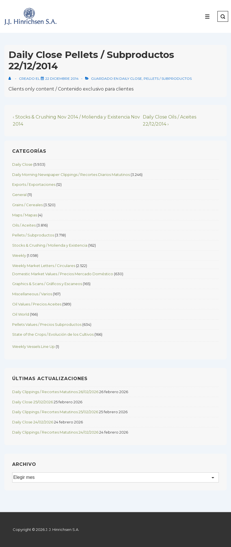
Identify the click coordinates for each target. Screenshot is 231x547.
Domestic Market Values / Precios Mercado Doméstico (62, 274)
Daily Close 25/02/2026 (32, 402)
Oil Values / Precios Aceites (36, 304)
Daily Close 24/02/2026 (32, 422)
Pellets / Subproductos (168, 78)
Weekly (19, 255)
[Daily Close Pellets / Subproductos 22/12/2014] (62, 78)
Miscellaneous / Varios (32, 294)
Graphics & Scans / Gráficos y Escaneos (47, 283)
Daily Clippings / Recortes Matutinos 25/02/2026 (55, 412)
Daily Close (130, 78)
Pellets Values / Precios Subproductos (46, 324)
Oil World (20, 314)
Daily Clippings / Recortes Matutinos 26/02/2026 (55, 391)
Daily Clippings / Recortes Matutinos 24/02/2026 (55, 432)
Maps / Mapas (24, 215)
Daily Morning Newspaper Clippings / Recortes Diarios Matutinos (71, 174)
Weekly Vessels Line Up (33, 346)
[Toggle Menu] (207, 16)
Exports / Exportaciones (33, 184)
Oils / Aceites (24, 225)
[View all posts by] (10, 78)
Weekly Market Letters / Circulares (43, 265)
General (19, 194)
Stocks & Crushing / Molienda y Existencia (49, 245)
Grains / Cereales (27, 205)
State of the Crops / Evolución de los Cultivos (53, 334)
